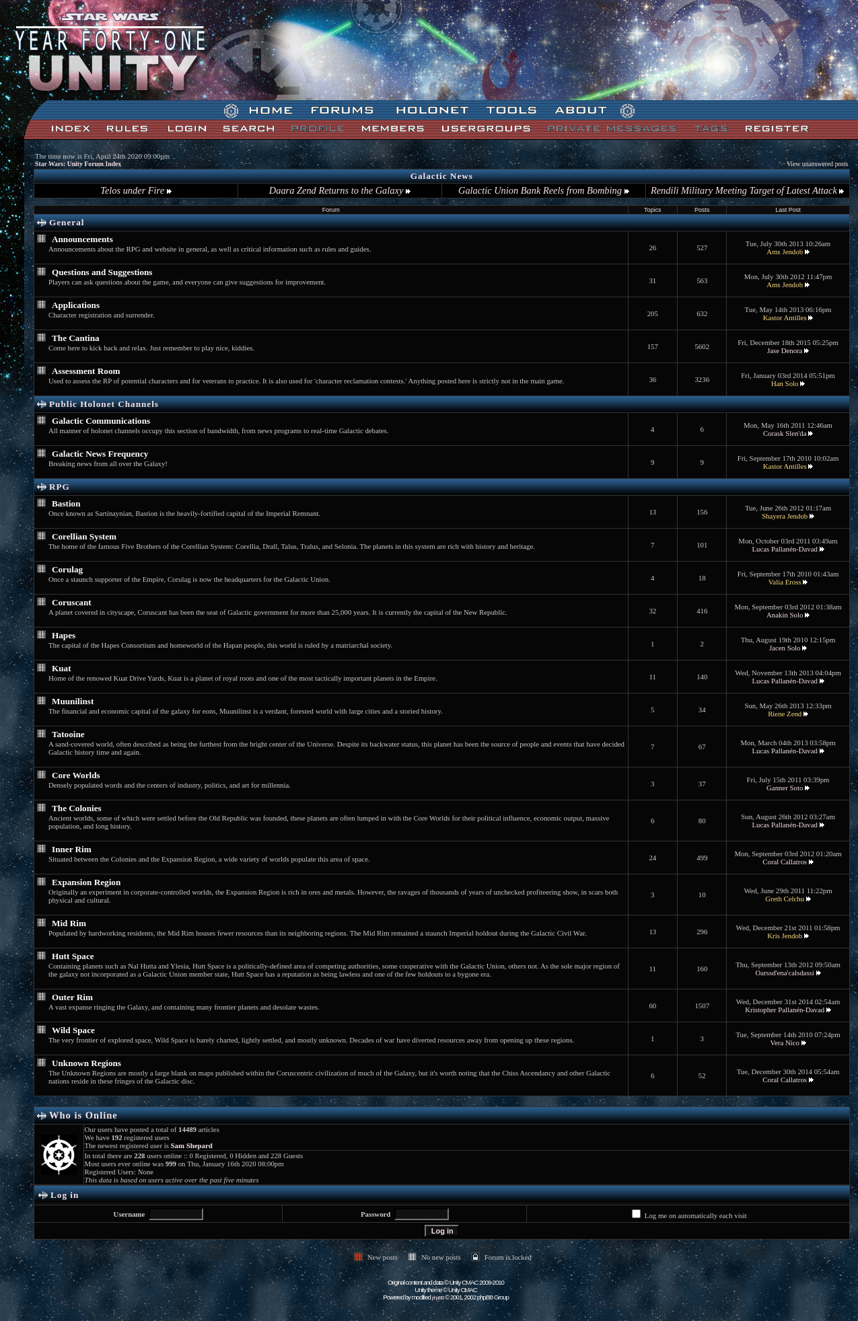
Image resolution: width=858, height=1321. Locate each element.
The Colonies (77, 808)
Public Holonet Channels (104, 404)
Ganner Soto (784, 788)
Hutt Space (73, 956)
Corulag (67, 569)
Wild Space (73, 1030)
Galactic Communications (101, 421)
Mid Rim (69, 923)
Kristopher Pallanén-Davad (784, 1010)
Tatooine (68, 734)
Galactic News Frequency (100, 454)
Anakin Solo (784, 615)
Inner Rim (72, 849)
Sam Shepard (192, 1145)
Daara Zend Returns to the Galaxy (339, 190)
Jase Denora (784, 350)
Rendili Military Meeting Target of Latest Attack (747, 190)
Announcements (82, 239)
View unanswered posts (818, 163)
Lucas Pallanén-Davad (784, 549)
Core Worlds (76, 775)
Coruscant (72, 602)
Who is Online (83, 1115)
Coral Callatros (784, 862)
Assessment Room (86, 371)
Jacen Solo (784, 648)
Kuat (61, 668)
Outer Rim (72, 997)
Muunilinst (73, 701)
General (66, 222)
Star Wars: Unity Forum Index (78, 163)
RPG (59, 487)
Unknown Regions (86, 1063)
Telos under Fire (135, 190)
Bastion (66, 503)
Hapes (63, 635)
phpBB (438, 1298)
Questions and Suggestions (102, 272)
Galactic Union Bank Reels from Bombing (543, 190)
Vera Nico (784, 1043)
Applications (76, 305)
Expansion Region (86, 882)
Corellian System (84, 536)
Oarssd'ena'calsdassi (785, 973)
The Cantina (76, 338)
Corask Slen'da (785, 433)
